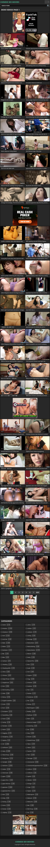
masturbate (32, 643)
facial (6, 718)
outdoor (32, 686)
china (6, 671)
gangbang (7, 736)
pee (30, 700)
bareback (7, 650)
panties (31, 693)
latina (31, 625)
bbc (5, 653)
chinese (6, 675)
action (6, 625)
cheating (7, 664)
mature (31, 653)
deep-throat (8, 679)
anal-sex (7, 639)
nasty (31, 657)
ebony (6, 697)
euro (5, 708)
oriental (31, 682)
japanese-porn (8, 791)
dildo (6, 693)
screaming (32, 726)
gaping (6, 740)
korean (6, 809)
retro (30, 718)
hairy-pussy (7, 754)
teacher (31, 751)
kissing (6, 801)
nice (30, 664)
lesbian (31, 628)
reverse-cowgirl (34, 722)
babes (6, 646)
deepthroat (7, 682)
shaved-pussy (33, 740)
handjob (7, 762)
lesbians (32, 632)
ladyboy (6, 812)
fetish (6, 729)
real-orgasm (33, 708)
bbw (5, 657)
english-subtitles (9, 700)
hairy (6, 751)
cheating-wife (8, 668)
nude (31, 668)
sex (30, 729)
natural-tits (32, 661)
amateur (7, 628)
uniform (31, 769)
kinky (5, 798)
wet (30, 805)
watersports (32, 794)
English (47, 2)
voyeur (31, 791)
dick (5, 686)
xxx (30, 812)
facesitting (7, 715)
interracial (7, 773)
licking (31, 635)
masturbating (33, 646)
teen (31, 754)
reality (31, 711)
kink (5, 794)
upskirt (31, 776)
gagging (7, 733)
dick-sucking (8, 689)
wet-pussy (32, 809)
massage (32, 639)
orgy (30, 679)
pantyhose (32, 697)
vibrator (31, 780)
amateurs (7, 632)
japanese (7, 787)
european (7, 711)
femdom (7, 726)
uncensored (33, 762)
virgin (31, 787)
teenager (32, 758)
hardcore (7, 765)
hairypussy (7, 758)
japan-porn (7, 780)
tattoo (31, 747)
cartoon (6, 661)
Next (37, 592)
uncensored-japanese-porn (37, 765)
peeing (31, 704)
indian (6, 769)
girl (5, 744)
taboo (31, 744)
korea (6, 805)
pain (30, 689)
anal (6, 635)
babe (6, 643)
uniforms (31, 773)
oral (30, 671)
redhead (32, 715)
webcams (32, 801)
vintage (31, 783)
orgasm (32, 675)
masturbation (33, 650)
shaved (31, 736)
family (6, 722)
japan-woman (8, 783)
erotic (6, 704)
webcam (32, 798)
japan (6, 776)
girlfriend (7, 747)
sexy (30, 733)
